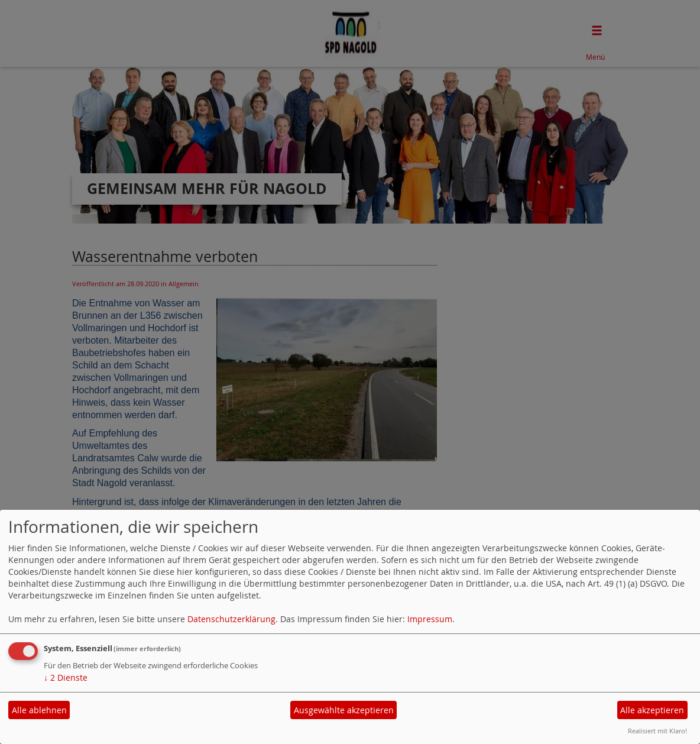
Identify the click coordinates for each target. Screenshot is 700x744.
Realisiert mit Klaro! (657, 730)
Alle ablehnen (39, 710)
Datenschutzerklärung (231, 619)
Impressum (429, 619)
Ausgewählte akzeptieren (344, 710)
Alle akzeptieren (652, 710)
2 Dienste (66, 677)
